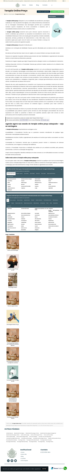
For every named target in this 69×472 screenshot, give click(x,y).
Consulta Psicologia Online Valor (13, 438)
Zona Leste (43, 173)
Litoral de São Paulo (51, 173)
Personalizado (10, 176)
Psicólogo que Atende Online (12, 418)
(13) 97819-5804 (53, 1)
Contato (44, 5)
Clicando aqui (45, 120)
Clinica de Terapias (33, 436)
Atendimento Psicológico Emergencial (48, 433)
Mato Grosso (36, 203)
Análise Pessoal (9, 433)
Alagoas (9, 206)
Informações (24, 460)
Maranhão (55, 203)
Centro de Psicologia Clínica (36, 435)
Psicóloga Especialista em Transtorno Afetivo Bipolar (13, 344)
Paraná (32, 200)
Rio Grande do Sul (47, 200)
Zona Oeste (32, 173)
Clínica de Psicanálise (48, 435)
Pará (51, 203)
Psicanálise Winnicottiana (11, 440)
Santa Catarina (39, 200)
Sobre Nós (24, 454)
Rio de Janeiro (13, 200)
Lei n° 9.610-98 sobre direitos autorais (45, 425)
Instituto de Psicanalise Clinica (54, 438)
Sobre (31, 5)
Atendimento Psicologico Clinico (32, 433)
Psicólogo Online (49, 441)
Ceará (12, 203)
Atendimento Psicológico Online (12, 435)
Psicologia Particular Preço (22, 441)
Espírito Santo (27, 200)
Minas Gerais (20, 200)
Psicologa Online (12, 287)
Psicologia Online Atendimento (33, 440)
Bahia (8, 203)
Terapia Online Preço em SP (12, 269)
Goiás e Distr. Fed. (19, 203)
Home (24, 5)
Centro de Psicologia (12, 250)
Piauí (47, 203)
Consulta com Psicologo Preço (45, 436)
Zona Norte (26, 173)
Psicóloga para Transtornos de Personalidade (13, 400)
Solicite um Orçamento (43, 11)
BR (7, 200)
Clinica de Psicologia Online (22, 436)
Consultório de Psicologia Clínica (40, 438)
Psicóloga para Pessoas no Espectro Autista (13, 362)
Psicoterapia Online (13, 306)
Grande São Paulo (11, 173)
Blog (37, 5)
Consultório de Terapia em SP (13, 381)
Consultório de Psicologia (26, 438)
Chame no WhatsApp (57, 11)
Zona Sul (38, 173)
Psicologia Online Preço (13, 324)
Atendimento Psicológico (19, 433)
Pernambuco (55, 200)
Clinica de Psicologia (10, 436)
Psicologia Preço (41, 441)
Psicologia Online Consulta (46, 440)
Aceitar (44, 469)
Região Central (19, 173)
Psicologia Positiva (33, 441)
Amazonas (42, 203)
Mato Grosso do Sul (28, 203)
